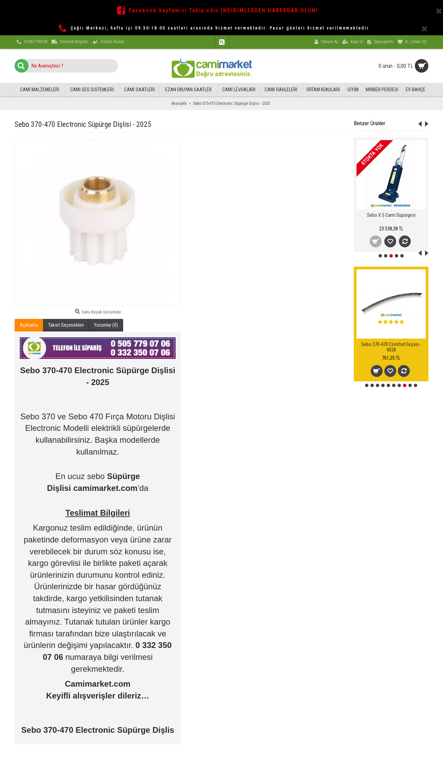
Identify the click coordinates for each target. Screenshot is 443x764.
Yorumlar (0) (106, 325)
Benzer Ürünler (369, 123)
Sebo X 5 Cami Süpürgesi (391, 215)
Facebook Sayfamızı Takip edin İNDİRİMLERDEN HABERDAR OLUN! (223, 10)
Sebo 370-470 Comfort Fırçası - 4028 (391, 347)
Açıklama (29, 325)
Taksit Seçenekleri (66, 325)
